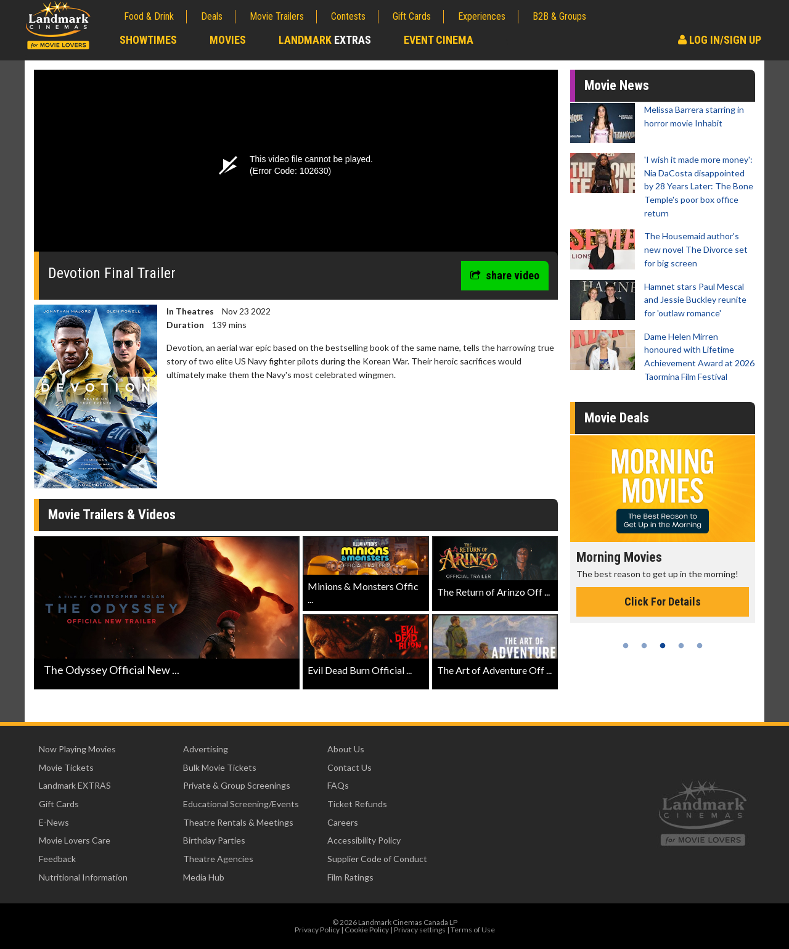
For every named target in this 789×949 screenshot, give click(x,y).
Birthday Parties (214, 840)
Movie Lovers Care (74, 840)
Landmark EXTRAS (75, 785)
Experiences (481, 16)
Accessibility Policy (364, 840)
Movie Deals (616, 417)
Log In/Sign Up (719, 39)
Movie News (616, 85)
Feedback (57, 858)
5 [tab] (699, 645)
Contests (348, 16)
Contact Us (349, 767)
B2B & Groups (559, 16)
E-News (54, 822)
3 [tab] (662, 645)
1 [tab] (625, 645)
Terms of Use (473, 929)
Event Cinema (438, 39)
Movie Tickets (66, 767)
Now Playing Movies (77, 749)
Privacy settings (420, 929)
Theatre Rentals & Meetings (238, 822)
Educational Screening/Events (241, 804)
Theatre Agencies (218, 858)
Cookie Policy (367, 929)
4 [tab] (681, 645)
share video (504, 275)
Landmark (325, 39)
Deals (212, 16)
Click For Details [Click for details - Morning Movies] (662, 601)
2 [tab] (644, 645)
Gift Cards (412, 16)
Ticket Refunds (357, 804)
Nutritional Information (83, 877)
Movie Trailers (277, 16)
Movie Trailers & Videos (112, 514)
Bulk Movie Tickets (219, 767)
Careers (342, 822)
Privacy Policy (317, 929)
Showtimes (148, 39)
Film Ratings (350, 877)
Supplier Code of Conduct (377, 858)
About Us (345, 749)
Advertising (205, 749)
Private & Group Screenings (236, 785)
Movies (228, 39)
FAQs (338, 785)
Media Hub (203, 877)
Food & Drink (149, 16)
